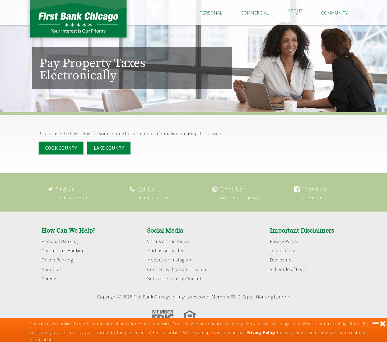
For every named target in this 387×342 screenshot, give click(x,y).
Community (334, 13)
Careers (49, 278)
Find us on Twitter (165, 249)
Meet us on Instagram (170, 259)
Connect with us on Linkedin (176, 268)
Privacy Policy (283, 240)
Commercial (255, 13)
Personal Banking (59, 240)
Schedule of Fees (288, 268)
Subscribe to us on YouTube (176, 278)
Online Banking (57, 259)
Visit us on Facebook (168, 240)
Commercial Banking (63, 249)
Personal (210, 13)
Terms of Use (283, 249)
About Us (295, 12)
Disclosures (281, 259)
